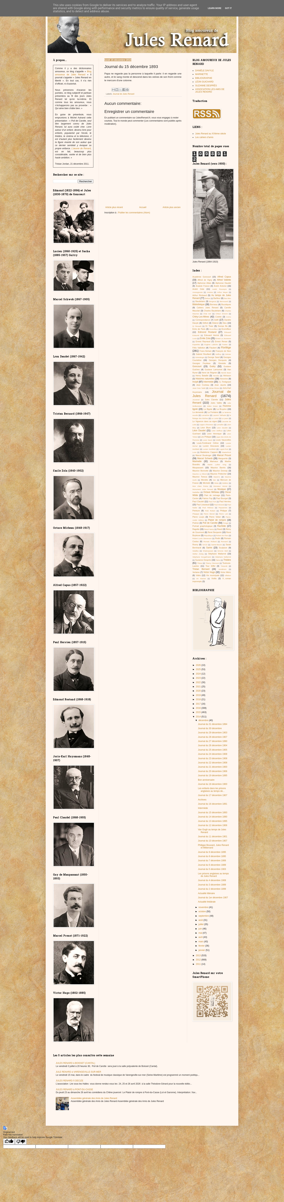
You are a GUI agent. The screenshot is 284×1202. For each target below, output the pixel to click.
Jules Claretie (211, 399)
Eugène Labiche (211, 344)
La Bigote (208, 409)
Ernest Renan (221, 341)
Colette (218, 317)
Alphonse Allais (204, 283)
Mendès (204, 480)
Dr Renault (196, 326)
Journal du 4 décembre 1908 (212, 880)
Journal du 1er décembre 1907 (213, 897)
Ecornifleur (213, 329)
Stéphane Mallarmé (217, 554)
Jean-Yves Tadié (198, 388)
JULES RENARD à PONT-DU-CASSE (74, 1089)
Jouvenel (195, 400)
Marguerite (223, 458)
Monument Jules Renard (202, 489)
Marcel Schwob (205, 458)
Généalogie (199, 357)
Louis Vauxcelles (223, 440)
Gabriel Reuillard (203, 354)
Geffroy (218, 354)
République (208, 535)
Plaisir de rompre (217, 520)
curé (216, 320)
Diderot (215, 323)
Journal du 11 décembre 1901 (212, 836)
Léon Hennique (214, 434)
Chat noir (207, 314)
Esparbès (196, 344)
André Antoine (220, 286)
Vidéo (198, 575)
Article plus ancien (172, 207)
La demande (198, 412)
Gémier (228, 354)
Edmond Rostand (207, 332)
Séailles (195, 551)
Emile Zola (205, 338)
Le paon (225, 418)
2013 (198, 955)
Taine (218, 560)
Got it (228, 8)
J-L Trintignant (225, 382)
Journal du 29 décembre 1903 (212, 732)
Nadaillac (196, 492)
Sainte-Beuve (216, 545)
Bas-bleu (227, 298)
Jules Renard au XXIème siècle (210, 133)
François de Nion (223, 351)
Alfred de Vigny (205, 280)
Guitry (213, 366)
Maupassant (197, 467)
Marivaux (214, 461)
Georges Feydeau (201, 363)
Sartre (209, 547)
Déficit (205, 323)
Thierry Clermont (212, 563)
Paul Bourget (222, 498)
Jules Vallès (216, 403)
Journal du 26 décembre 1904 (212, 745)
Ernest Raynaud (203, 341)
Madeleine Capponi (209, 452)
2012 (198, 959)
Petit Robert (210, 511)
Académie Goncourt (201, 277)
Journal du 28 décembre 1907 (212, 737)
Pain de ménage (212, 495)
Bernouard (224, 301)
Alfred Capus (224, 276)
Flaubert (213, 348)
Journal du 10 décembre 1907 (212, 840)
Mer (214, 480)
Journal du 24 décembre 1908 (212, 754)
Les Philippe (206, 437)
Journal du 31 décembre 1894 (212, 724)
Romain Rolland (210, 542)
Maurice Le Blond (199, 474)
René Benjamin (214, 532)
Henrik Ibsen (226, 373)
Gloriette (222, 363)
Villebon (228, 575)
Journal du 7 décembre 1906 (212, 860)
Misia (216, 483)
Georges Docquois (218, 360)
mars (201, 941)
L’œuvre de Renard (81, 148)
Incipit (195, 382)
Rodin (217, 538)
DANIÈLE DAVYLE (204, 70)
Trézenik (224, 566)
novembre (204, 907)
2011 (198, 964)
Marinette (197, 461)
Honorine (224, 379)
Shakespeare (208, 551)
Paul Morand (219, 505)
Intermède (208, 382)
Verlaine (196, 572)
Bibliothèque (198, 304)
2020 (198, 691)
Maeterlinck (226, 452)
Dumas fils (222, 326)
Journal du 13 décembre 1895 (212, 821)
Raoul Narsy (209, 529)
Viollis (213, 578)
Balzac (207, 298)
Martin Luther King (217, 465)
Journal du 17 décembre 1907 (212, 795)
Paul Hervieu (225, 501)
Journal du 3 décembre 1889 (212, 884)
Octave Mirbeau (211, 492)
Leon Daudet (222, 428)
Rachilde (221, 526)
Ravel (219, 529)
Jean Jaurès (220, 385)
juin (201, 928)
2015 (198, 712)
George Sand (214, 357)
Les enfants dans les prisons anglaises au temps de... (212, 789)
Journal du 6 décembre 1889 (212, 865)
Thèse (199, 563)
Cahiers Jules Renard (207, 307)
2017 (198, 704)
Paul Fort (212, 502)
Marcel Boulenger (204, 455)
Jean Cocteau (202, 385)
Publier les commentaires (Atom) (134, 212)
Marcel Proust (224, 455)
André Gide (198, 289)
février (202, 945)
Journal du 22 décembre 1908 (212, 762)
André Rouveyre (219, 289)
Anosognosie (197, 292)
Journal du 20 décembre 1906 (212, 771)
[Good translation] (9, 1142)
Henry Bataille (202, 375)
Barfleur (217, 298)
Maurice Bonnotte (200, 471)
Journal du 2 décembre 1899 (212, 889)
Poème (195, 523)
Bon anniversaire (206, 780)
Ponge (225, 523)
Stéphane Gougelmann (201, 557)
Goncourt (196, 366)
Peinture (196, 511)
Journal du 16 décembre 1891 (212, 804)
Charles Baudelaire (212, 311)
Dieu (225, 323)
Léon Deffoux (217, 431)
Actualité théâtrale (207, 901)
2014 (198, 716)
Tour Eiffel (210, 566)
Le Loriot (214, 418)
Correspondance (202, 320)
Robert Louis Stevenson (202, 538)
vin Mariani (201, 579)
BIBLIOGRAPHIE (203, 78)
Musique (221, 489)
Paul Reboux (207, 508)
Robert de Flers (222, 535)
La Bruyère (221, 409)
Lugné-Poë (223, 449)
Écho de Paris (198, 329)
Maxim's (217, 477)
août (201, 920)
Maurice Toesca (199, 477)
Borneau (214, 304)
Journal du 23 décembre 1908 (212, 758)
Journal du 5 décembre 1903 (212, 869)
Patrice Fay (207, 498)
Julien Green (212, 406)
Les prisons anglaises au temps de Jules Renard (213, 874)
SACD (204, 545)
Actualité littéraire (206, 893)
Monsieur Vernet (220, 486)
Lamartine (205, 415)
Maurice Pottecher (218, 474)
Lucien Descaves (211, 446)
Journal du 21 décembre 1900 (212, 767)
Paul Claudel (198, 501)
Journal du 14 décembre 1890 (212, 816)
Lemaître (220, 425)
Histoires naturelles (205, 378)
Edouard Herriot (211, 335)
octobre (202, 911)
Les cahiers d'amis (204, 137)
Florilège (226, 347)
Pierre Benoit (209, 514)
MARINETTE (201, 74)
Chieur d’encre (222, 314)
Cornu (228, 317)
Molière (225, 483)
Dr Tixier (209, 326)
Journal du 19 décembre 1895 (212, 775)
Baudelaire (200, 301)
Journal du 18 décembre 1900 (212, 784)
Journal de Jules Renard (123, 94)
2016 (198, 708)
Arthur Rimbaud (199, 295)
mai (201, 933)
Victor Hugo (209, 572)
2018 (198, 699)
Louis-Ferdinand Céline (208, 443)
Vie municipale (212, 575)
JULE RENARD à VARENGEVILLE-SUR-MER (78, 1072)
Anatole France (203, 286)
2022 (198, 682)
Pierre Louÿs (198, 517)
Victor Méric (225, 572)
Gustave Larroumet (213, 369)
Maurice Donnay (220, 471)
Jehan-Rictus (214, 388)
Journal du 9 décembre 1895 (212, 852)
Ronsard (224, 542)
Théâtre (227, 560)
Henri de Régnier (209, 373)
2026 (198, 665)
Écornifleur (226, 329)
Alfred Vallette (224, 280)
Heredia (216, 376)
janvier (202, 950)
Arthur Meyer (222, 292)
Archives (202, 799)
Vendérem (222, 569)
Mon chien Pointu (200, 486)
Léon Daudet (198, 430)
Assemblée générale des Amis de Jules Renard (94, 1098)
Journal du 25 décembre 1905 (212, 750)
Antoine (210, 292)
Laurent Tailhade (219, 415)
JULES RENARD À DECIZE (69, 1080)
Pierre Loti (223, 514)
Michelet (206, 483)
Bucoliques (226, 304)
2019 (198, 695)
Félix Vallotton (198, 348)
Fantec (225, 344)
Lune (194, 452)
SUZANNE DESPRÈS (206, 85)
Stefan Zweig (197, 554)
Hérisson (227, 375)
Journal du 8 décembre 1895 (212, 856)
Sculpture (223, 548)
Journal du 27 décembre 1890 (212, 741)
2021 (198, 686)
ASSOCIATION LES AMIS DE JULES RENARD (209, 90)
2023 (198, 678)
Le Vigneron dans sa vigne (204, 421)
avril (201, 937)
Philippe (223, 511)
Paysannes (223, 508)
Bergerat (212, 301)
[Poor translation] (21, 1142)
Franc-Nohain (206, 351)
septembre (204, 916)
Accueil (142, 207)
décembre (204, 720)
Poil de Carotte (210, 523)
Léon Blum (206, 428)
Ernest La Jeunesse (223, 338)
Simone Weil (222, 551)
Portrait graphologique (202, 526)
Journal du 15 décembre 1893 (212, 812)
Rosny (195, 544)
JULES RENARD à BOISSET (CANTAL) (75, 1063)
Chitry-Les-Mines (200, 316)
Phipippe (195, 514)
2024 (198, 673)
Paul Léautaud (203, 504)
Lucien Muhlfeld (209, 449)
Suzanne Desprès (203, 560)
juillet (201, 924)
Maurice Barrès (218, 467)
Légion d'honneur (206, 425)
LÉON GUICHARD (204, 81)
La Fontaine (212, 412)
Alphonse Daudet (223, 283)
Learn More (214, 8)
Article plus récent (114, 207)
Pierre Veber (215, 517)
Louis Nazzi (207, 440)
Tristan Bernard (201, 569)
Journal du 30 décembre (210, 728)
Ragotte (195, 529)
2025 (198, 669)
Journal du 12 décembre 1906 (212, 825)
